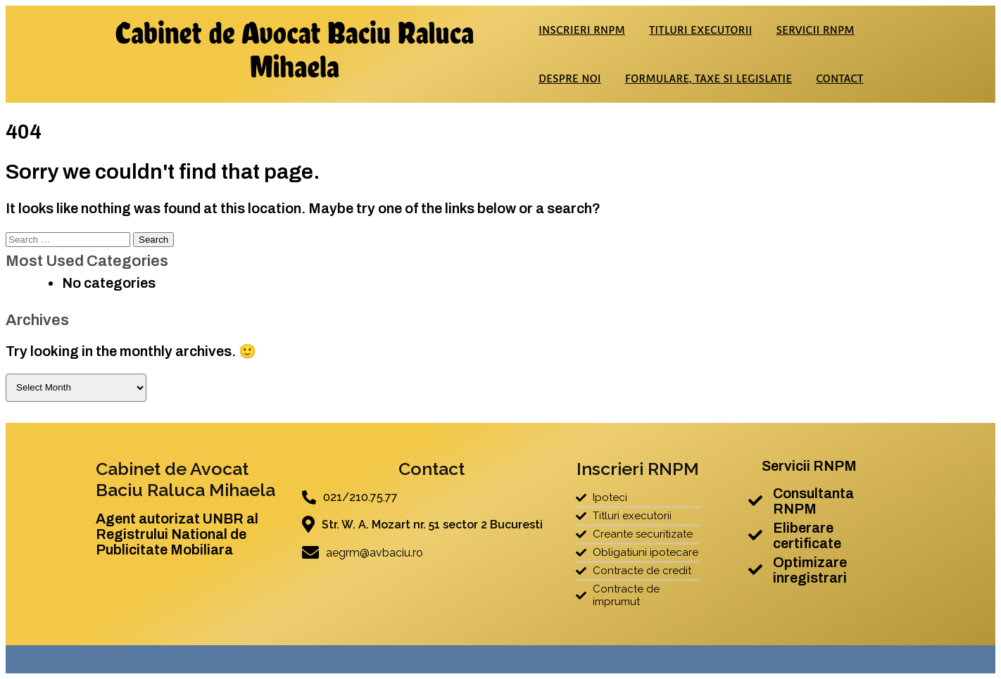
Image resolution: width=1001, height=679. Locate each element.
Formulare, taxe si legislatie (708, 78)
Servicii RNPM (815, 30)
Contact (839, 78)
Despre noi (570, 78)
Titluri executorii (700, 30)
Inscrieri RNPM (582, 30)
